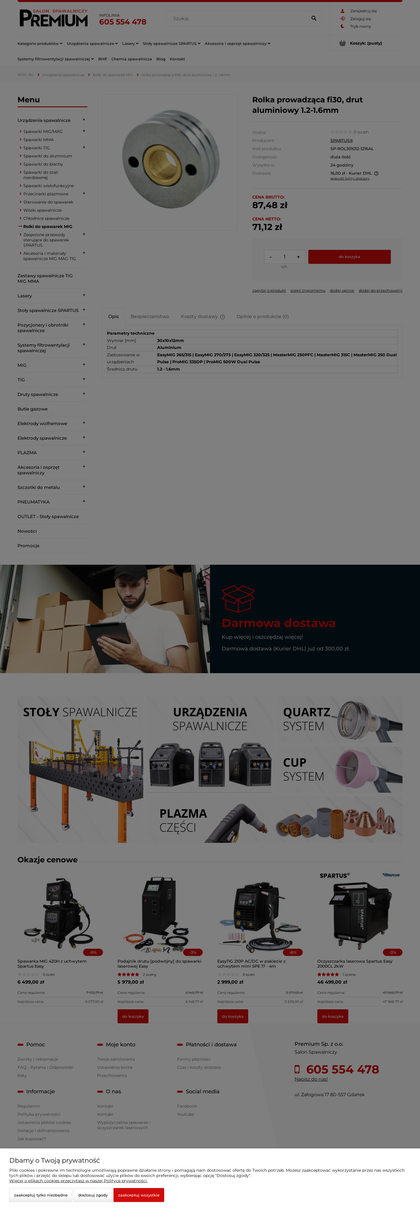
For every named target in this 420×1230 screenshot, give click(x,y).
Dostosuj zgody (93, 1195)
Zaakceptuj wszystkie (139, 1195)
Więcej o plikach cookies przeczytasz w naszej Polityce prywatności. (78, 1180)
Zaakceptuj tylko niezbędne (41, 1195)
